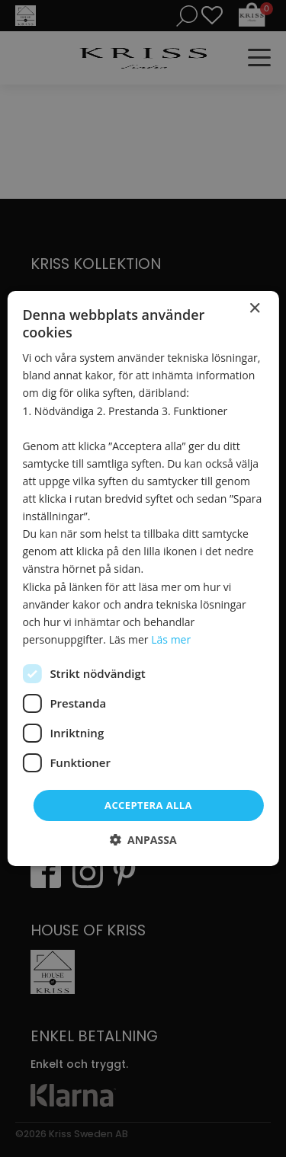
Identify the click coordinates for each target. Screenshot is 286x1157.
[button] (142, 840)
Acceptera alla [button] (148, 805)
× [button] (254, 309)
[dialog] (143, 578)
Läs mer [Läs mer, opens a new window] (171, 639)
